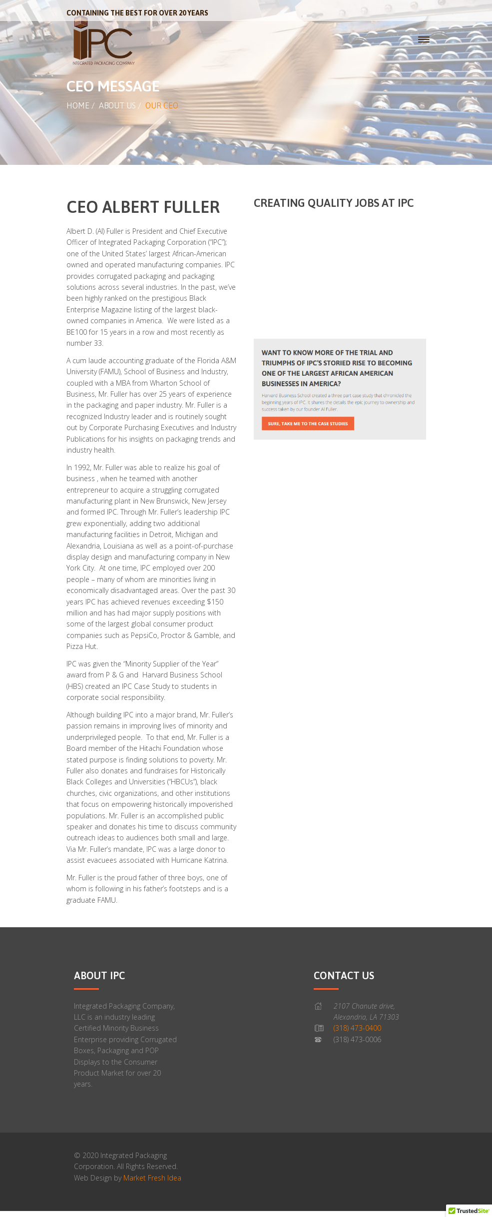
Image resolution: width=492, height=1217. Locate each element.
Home (77, 105)
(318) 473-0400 (357, 1028)
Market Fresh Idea (152, 1178)
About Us (117, 105)
